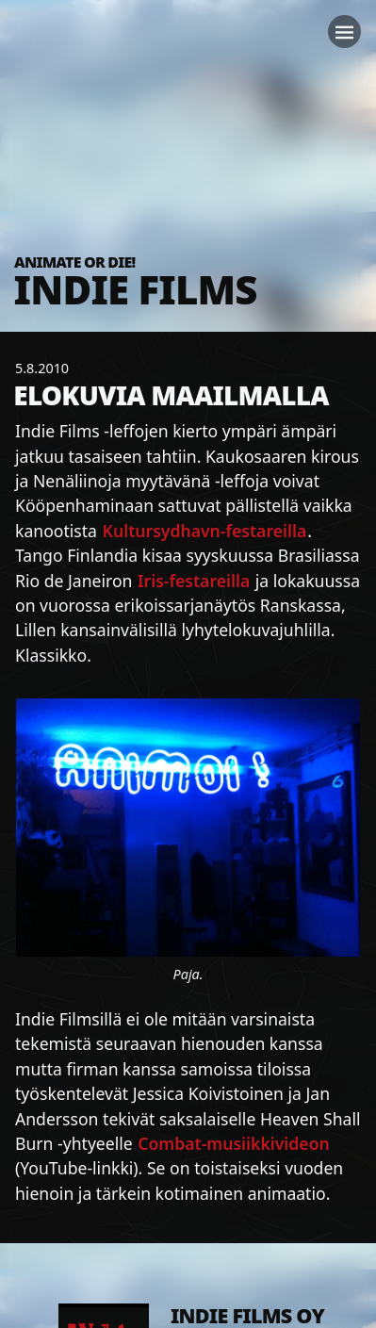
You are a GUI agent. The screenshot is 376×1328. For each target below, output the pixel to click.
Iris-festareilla (194, 580)
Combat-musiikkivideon (233, 1143)
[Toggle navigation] (344, 31)
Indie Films (135, 289)
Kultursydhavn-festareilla (205, 530)
